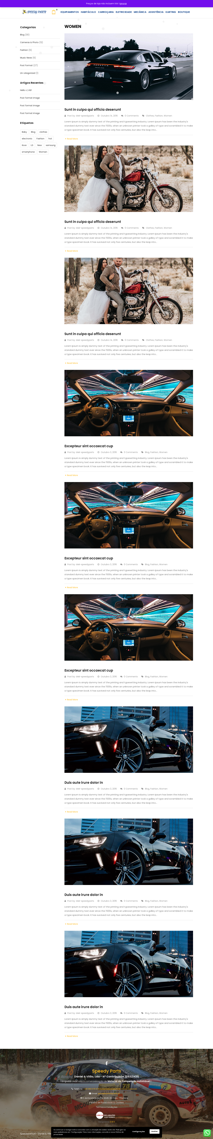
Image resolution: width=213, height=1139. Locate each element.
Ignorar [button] (123, 3)
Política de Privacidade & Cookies (106, 1102)
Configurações (138, 1131)
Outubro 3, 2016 (107, 452)
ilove (24, 145)
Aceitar (154, 1131)
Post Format (26, 65)
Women (43, 151)
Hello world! (26, 90)
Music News (26, 57)
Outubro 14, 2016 (108, 115)
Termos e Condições (106, 1107)
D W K (112, 1122)
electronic (27, 138)
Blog (22, 34)
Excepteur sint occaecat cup (88, 446)
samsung (50, 145)
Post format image (30, 97)
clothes (43, 131)
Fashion (24, 50)
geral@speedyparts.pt (109, 1093)
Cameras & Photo (29, 42)
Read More (71, 138)
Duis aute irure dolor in (83, 782)
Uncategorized (27, 73)
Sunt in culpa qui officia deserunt (92, 109)
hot (50, 138)
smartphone (28, 151)
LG (32, 145)
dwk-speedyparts (85, 115)
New (39, 145)
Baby (24, 131)
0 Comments (130, 115)
